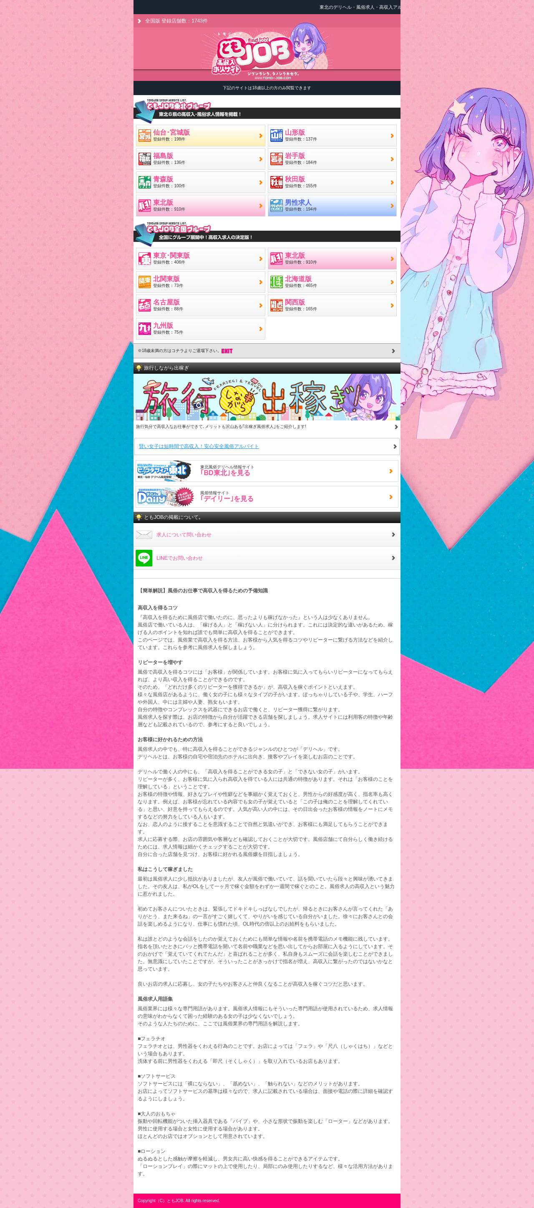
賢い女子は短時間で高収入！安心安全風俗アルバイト (199, 446)
